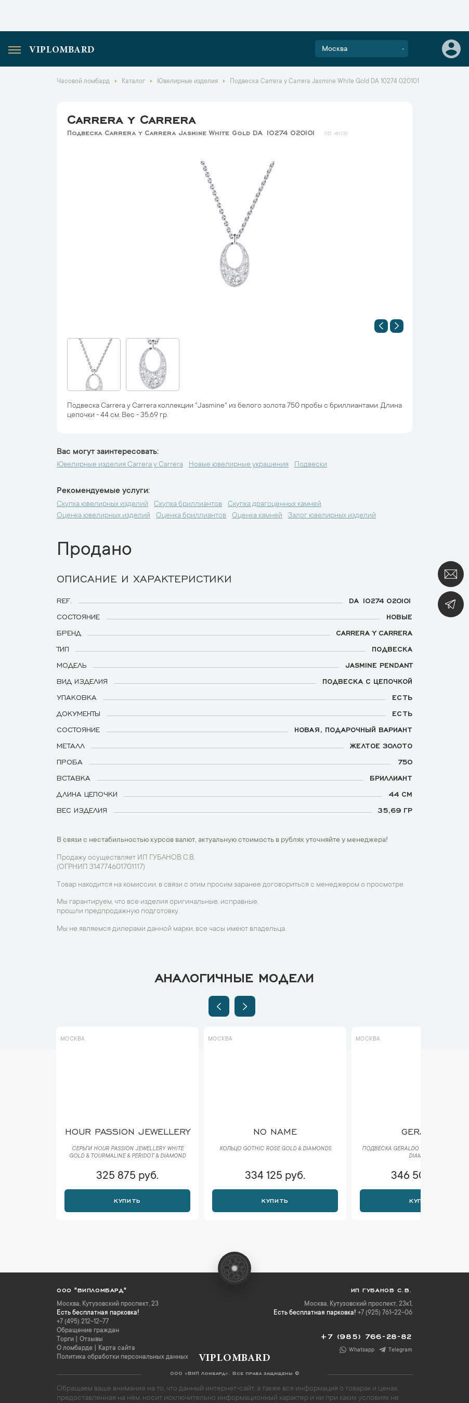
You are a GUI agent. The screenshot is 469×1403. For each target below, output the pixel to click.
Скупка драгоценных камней (274, 504)
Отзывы (91, 1339)
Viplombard (62, 50)
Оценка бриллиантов (191, 516)
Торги (65, 1339)
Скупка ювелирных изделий (102, 504)
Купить (127, 1199)
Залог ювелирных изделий (332, 516)
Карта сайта (116, 1348)
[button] (381, 326)
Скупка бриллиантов (188, 504)
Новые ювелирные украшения (239, 465)
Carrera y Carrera (131, 117)
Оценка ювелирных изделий (103, 516)
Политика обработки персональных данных (122, 1357)
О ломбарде (75, 1348)
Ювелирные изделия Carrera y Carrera (120, 465)
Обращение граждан (88, 1330)
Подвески (310, 465)
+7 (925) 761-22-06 (385, 1313)
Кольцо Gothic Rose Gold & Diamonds (275, 1149)
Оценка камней (257, 516)
